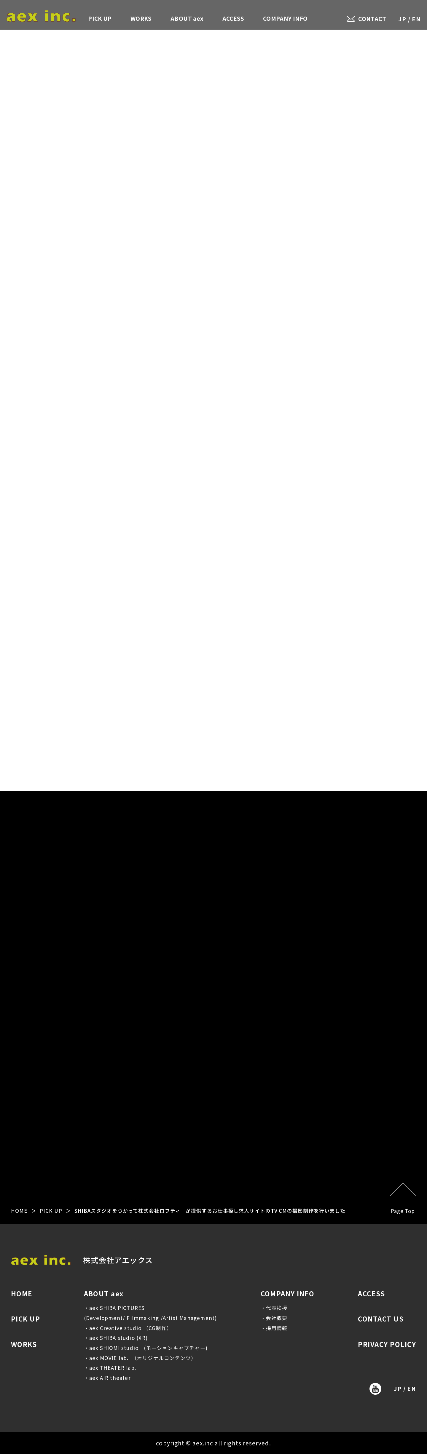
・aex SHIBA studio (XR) (116, 1337)
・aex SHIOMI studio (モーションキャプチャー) (146, 1347)
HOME (19, 1210)
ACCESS (233, 18)
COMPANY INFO (285, 18)
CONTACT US (381, 1318)
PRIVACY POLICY (387, 1344)
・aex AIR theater (107, 1377)
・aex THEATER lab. (110, 1367)
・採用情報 (274, 1328)
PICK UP (100, 18)
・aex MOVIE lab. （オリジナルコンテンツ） (140, 1358)
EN (416, 19)
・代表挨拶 (274, 1307)
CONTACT (372, 19)
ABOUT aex (187, 18)
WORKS (141, 18)
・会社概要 (274, 1318)
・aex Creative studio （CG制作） (128, 1328)
